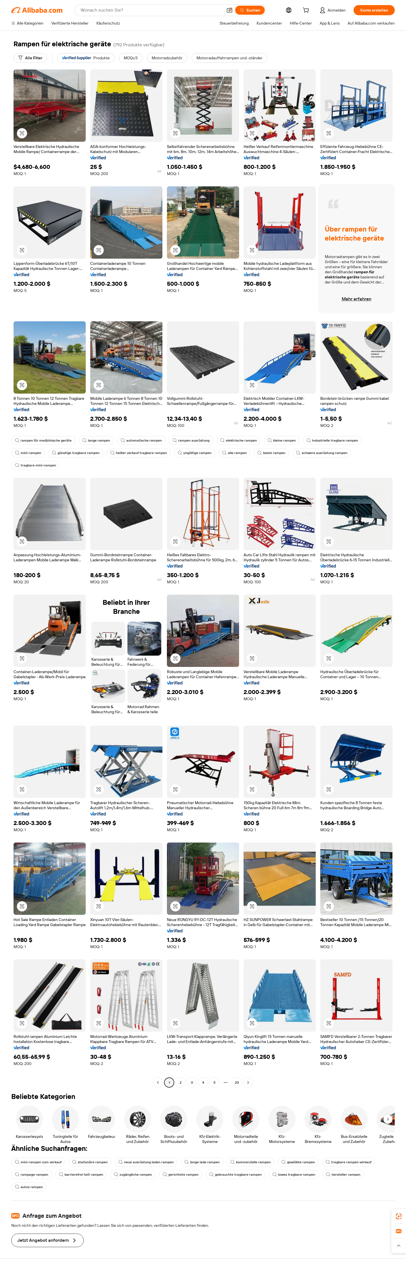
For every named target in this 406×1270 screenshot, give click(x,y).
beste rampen (271, 453)
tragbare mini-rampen (35, 465)
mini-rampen (28, 453)
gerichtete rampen (180, 1174)
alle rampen (234, 453)
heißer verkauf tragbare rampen (138, 453)
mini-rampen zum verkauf (38, 1162)
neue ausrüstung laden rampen (146, 1162)
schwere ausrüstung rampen (321, 453)
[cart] (307, 11)
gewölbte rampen (298, 1162)
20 (237, 1082)
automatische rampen (141, 440)
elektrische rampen (238, 440)
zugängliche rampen (133, 1174)
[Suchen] (250, 10)
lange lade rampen (202, 1162)
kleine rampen (282, 440)
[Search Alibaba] (151, 10)
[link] (398, 1216)
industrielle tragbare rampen (332, 440)
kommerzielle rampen (250, 1162)
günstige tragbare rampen (76, 453)
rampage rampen (31, 1174)
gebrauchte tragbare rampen (235, 1174)
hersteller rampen (343, 1174)
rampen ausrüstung (191, 440)
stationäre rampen (90, 1162)
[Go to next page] (248, 1082)
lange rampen (96, 440)
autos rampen (29, 1187)
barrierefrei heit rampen (81, 1174)
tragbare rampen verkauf (348, 1162)
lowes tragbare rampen (293, 1174)
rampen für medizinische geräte (43, 440)
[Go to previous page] (158, 1082)
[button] (229, 10)
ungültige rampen (194, 453)
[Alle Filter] (30, 58)
